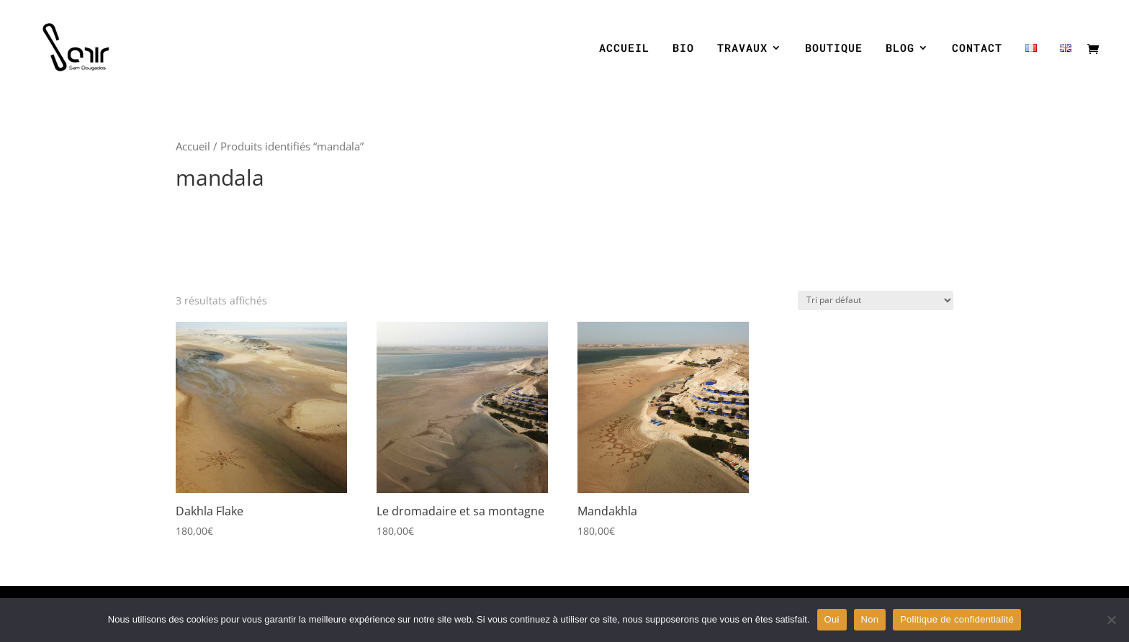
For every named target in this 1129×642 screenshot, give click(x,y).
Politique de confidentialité (957, 619)
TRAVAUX (742, 48)
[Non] (1111, 619)
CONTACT (977, 48)
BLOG (900, 48)
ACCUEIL (624, 48)
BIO (683, 48)
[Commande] (875, 300)
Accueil (193, 146)
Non (870, 619)
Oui (832, 619)
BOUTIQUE (834, 48)
